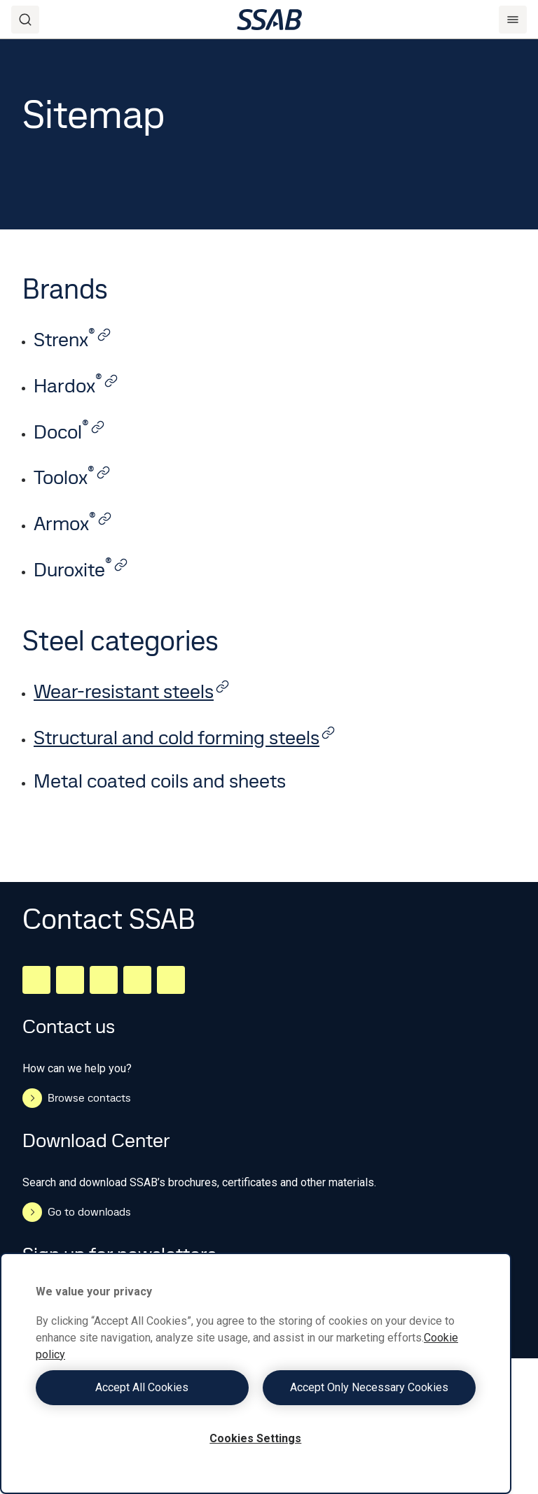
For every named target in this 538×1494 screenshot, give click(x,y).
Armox (73, 523)
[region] (255, 1373)
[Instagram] (104, 980)
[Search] (25, 20)
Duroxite (81, 569)
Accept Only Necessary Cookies (369, 1387)
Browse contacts (76, 1098)
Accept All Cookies (141, 1387)
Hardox (76, 386)
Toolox (72, 477)
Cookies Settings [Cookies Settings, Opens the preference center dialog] (255, 1438)
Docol (69, 432)
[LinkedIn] (36, 980)
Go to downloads (76, 1212)
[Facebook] (70, 980)
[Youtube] (171, 980)
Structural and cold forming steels (185, 737)
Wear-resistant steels (132, 691)
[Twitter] (137, 980)
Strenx (72, 339)
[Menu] (513, 20)
